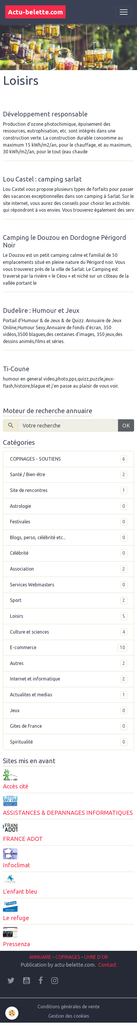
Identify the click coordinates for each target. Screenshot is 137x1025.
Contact (107, 965)
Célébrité (68, 553)
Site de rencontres (68, 490)
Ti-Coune (16, 368)
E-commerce (68, 647)
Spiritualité (68, 742)
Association (68, 569)
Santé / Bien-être (68, 474)
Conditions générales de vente (68, 1006)
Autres (68, 663)
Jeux (68, 711)
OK (126, 425)
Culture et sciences (68, 632)
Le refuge (16, 918)
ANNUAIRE (40, 957)
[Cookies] (11, 1013)
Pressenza (16, 944)
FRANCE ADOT (23, 839)
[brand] (35, 11)
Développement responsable (45, 114)
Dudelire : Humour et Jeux (41, 310)
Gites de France (68, 726)
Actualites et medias (68, 695)
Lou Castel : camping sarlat (42, 179)
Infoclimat (16, 865)
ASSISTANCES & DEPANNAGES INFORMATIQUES (68, 813)
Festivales (68, 522)
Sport (68, 600)
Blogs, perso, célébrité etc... (68, 538)
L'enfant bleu (20, 891)
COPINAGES (67, 957)
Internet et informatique (68, 679)
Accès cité (15, 786)
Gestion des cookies (68, 1016)
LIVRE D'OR (95, 957)
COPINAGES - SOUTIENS (68, 459)
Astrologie (68, 506)
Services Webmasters (68, 585)
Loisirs (68, 616)
